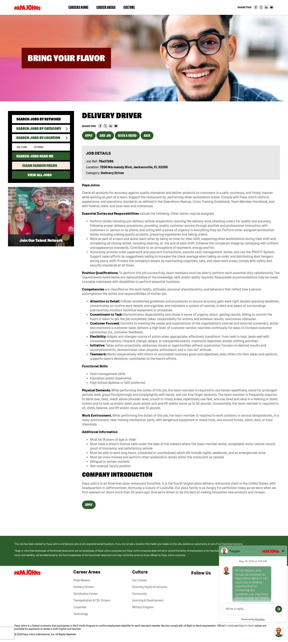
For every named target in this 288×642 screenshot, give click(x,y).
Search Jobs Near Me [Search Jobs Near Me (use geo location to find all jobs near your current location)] (34, 156)
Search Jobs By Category (38, 128)
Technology (80, 614)
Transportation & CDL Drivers (91, 600)
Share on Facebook (256, 7)
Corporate (79, 607)
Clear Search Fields (39, 165)
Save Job (105, 135)
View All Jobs (40, 175)
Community (139, 593)
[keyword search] (41, 119)
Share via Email (271, 7)
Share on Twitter (261, 7)
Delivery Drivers (83, 587)
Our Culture (139, 580)
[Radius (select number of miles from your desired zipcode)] (46, 146)
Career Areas (107, 8)
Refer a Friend (127, 135)
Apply (88, 135)
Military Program (143, 607)
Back (147, 135)
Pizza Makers (81, 580)
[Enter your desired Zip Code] (22, 147)
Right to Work (246, 625)
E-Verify (229, 625)
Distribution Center (85, 593)
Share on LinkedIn (266, 7)
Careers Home (78, 7)
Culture (131, 8)
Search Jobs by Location (38, 138)
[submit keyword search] (64, 119)
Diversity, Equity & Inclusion (149, 587)
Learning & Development (148, 600)
